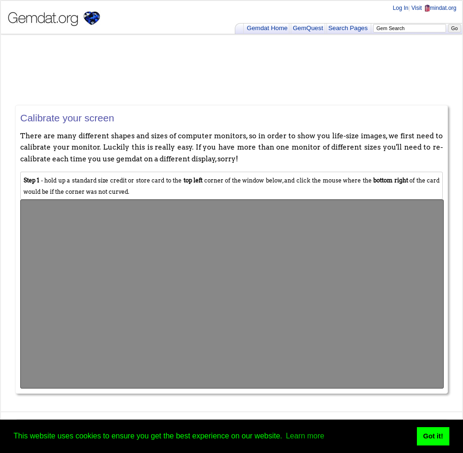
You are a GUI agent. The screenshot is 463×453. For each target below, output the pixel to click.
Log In (400, 8)
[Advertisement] (231, 69)
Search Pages (348, 28)
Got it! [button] (433, 436)
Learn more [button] (305, 436)
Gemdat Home (267, 28)
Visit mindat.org (433, 8)
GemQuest (308, 28)
